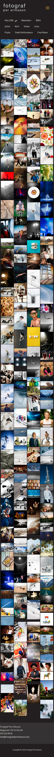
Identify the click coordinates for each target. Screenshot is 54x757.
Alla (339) (11, 20)
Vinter (28, 26)
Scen (37, 26)
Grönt (8, 26)
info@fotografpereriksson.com (14, 736)
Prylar (8, 32)
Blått (39, 20)
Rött (18, 26)
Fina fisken (43, 32)
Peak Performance (25, 32)
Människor (27, 20)
